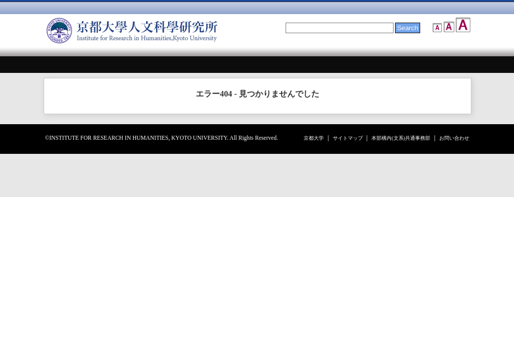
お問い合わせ (454, 138)
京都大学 (314, 138)
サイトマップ (348, 138)
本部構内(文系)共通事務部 (400, 138)
